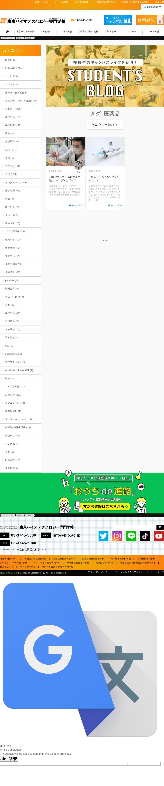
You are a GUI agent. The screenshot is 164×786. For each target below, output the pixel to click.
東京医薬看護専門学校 (78, 563)
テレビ (8, 443)
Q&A (7, 345)
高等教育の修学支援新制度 (135, 2)
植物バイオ (11, 239)
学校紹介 (46, 31)
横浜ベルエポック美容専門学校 (57, 567)
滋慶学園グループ (9, 559)
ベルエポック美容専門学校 (47, 563)
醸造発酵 (10, 247)
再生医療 (10, 223)
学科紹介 (67, 31)
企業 (7, 452)
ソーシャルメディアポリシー (130, 572)
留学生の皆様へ (83, 2)
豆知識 (8, 337)
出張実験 (10, 460)
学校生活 (10, 313)
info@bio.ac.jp (66, 535)
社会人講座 (11, 68)
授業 (7, 305)
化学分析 (10, 272)
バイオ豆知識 (12, 386)
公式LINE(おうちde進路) (18, 100)
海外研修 (10, 206)
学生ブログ (11, 296)
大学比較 (10, 166)
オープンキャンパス (16, 419)
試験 (7, 378)
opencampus (12, 354)
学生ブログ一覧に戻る (105, 124)
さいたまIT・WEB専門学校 (13, 563)
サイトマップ (157, 572)
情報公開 (159, 2)
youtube (9, 280)
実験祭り (10, 435)
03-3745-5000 (84, 20)
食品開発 (10, 256)
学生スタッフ (12, 362)
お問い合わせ (41, 2)
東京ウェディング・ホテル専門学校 (18, 567)
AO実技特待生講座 (15, 427)
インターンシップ (15, 182)
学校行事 (10, 125)
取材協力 (10, 288)
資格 (7, 158)
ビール (8, 76)
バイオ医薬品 (12, 231)
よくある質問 (61, 2)
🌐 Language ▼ (152, 6)
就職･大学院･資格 (89, 31)
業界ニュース (12, 402)
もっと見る (77, 205)
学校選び (10, 329)
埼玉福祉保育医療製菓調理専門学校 (138, 563)
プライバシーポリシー (99, 572)
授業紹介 (10, 109)
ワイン (8, 84)
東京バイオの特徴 (25, 31)
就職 (7, 149)
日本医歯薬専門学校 (121, 559)
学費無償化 (11, 411)
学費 (7, 198)
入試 (7, 174)
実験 (7, 133)
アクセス (131, 31)
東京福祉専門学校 (105, 563)
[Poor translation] (12, 759)
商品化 (8, 60)
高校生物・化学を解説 (17, 370)
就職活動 (10, 321)
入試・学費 (110, 31)
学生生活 (10, 117)
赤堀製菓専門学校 (146, 559)
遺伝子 (8, 215)
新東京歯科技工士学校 (64, 559)
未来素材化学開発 (15, 92)
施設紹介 (10, 141)
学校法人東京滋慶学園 (35, 559)
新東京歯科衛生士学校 (93, 559)
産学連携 (10, 190)
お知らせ (10, 394)
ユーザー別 (153, 31)
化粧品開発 (11, 264)
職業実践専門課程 (106, 2)
